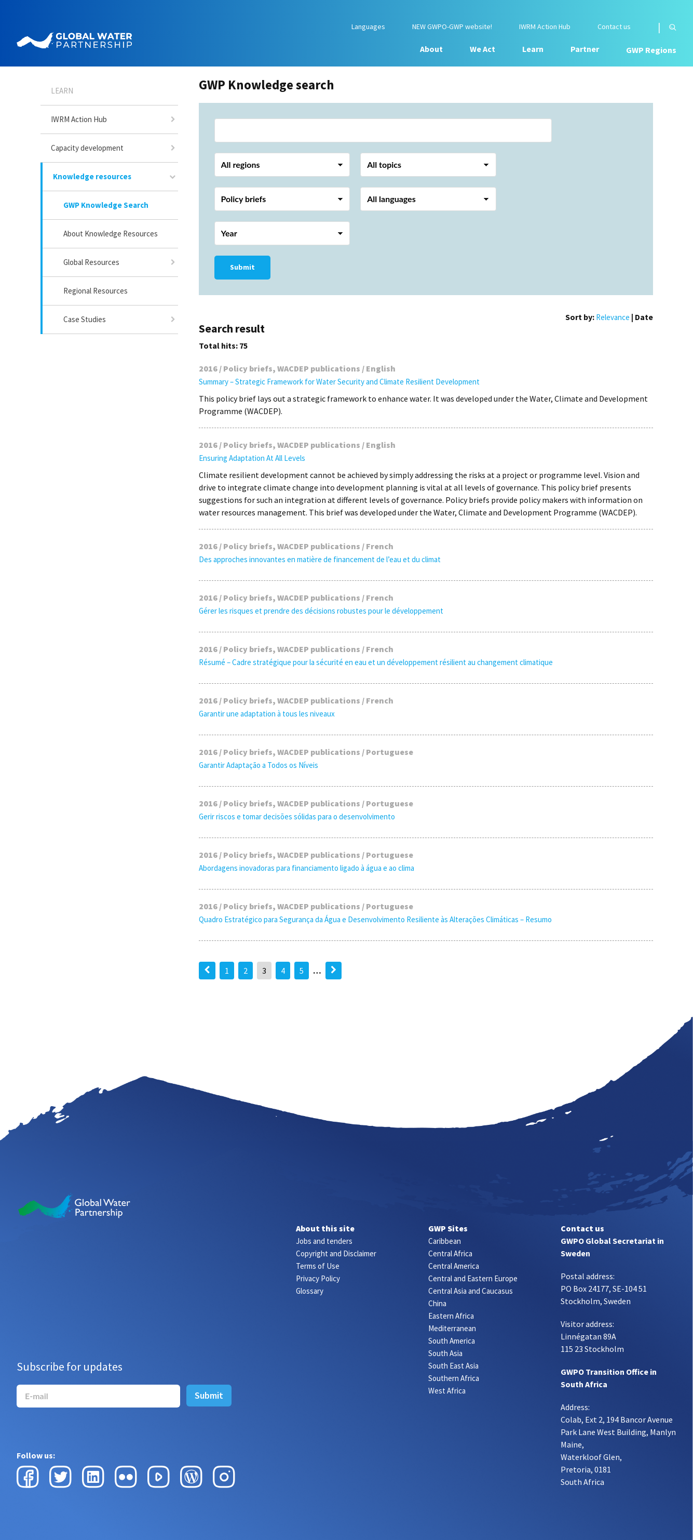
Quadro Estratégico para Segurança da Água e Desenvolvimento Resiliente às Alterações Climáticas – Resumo (375, 919)
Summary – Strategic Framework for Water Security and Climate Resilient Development (339, 382)
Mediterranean (452, 1328)
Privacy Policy (318, 1278)
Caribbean (444, 1241)
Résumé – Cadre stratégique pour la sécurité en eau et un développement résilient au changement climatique (376, 662)
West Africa (447, 1391)
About (431, 49)
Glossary (309, 1291)
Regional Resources (95, 291)
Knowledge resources (92, 176)
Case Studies (84, 319)
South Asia (445, 1353)
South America (451, 1341)
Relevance (613, 317)
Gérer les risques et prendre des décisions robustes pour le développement (321, 611)
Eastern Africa (451, 1316)
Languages (368, 26)
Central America (453, 1266)
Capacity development (87, 148)
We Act (482, 49)
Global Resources (91, 262)
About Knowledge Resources (110, 233)
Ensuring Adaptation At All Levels (252, 458)
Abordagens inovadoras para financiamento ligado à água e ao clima (306, 868)
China (437, 1303)
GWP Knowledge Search (105, 205)
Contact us (614, 26)
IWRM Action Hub (544, 26)
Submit (242, 267)
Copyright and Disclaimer (336, 1253)
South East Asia (453, 1366)
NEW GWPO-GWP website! (452, 26)
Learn (532, 49)
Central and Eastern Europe (473, 1278)
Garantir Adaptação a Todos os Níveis (258, 765)
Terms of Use (317, 1266)
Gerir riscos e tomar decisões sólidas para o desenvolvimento (297, 816)
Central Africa (450, 1253)
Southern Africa (453, 1378)
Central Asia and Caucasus (470, 1291)
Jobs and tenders (324, 1241)
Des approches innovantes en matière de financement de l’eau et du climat (320, 559)
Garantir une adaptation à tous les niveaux (267, 714)
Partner (584, 49)
